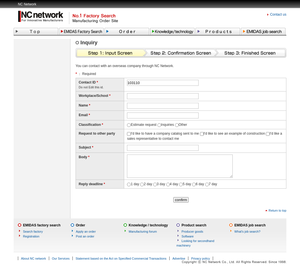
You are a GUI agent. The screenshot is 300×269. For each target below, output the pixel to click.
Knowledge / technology (148, 225)
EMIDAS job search (250, 225)
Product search (194, 225)
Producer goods (192, 231)
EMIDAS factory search (42, 225)
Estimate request (143, 125)
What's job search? (247, 231)
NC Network (27, 4)
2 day (148, 184)
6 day (200, 184)
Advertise (178, 258)
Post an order (85, 236)
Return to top (277, 210)
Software (188, 236)
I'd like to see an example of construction (234, 133)
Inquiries (167, 125)
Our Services (61, 258)
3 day (161, 184)
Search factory (33, 231)
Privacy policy (200, 258)
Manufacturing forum (143, 231)
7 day (213, 184)
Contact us (278, 14)
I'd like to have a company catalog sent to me (165, 133)
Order (80, 225)
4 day (174, 184)
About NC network (33, 258)
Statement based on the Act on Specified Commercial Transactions (121, 258)
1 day (135, 184)
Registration (31, 236)
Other (183, 125)
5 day (187, 184)
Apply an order (86, 231)
